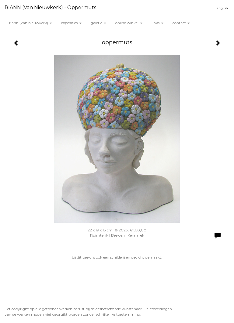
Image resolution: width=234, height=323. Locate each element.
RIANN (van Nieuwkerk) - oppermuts (50, 7)
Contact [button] (181, 22)
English (222, 8)
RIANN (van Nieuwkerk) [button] (30, 22)
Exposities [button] (71, 22)
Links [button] (157, 22)
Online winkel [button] (128, 22)
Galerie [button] (98, 22)
